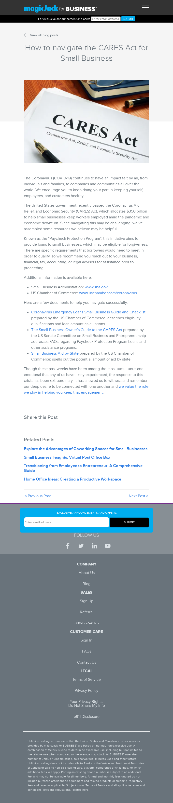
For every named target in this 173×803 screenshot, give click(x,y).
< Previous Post (38, 496)
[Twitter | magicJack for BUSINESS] (81, 545)
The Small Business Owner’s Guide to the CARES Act (76, 330)
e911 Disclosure (87, 716)
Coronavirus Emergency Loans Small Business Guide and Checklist (88, 312)
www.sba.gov (96, 287)
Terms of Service (86, 679)
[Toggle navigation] (145, 7)
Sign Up (86, 601)
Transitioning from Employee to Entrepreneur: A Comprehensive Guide (83, 468)
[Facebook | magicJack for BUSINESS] (68, 545)
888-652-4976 (86, 623)
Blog (86, 584)
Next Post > (138, 496)
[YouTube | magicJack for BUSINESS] (107, 545)
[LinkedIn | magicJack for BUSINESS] (94, 545)
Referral (86, 612)
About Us (87, 573)
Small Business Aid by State (55, 353)
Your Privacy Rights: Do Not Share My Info (86, 703)
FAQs (86, 651)
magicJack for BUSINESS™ (60, 745)
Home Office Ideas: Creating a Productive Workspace (72, 479)
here (85, 789)
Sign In (86, 640)
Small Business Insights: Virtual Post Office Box (67, 457)
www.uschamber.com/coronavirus (108, 293)
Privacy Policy (86, 690)
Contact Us (86, 662)
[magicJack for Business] (61, 7)
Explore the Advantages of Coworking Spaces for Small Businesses (85, 448)
